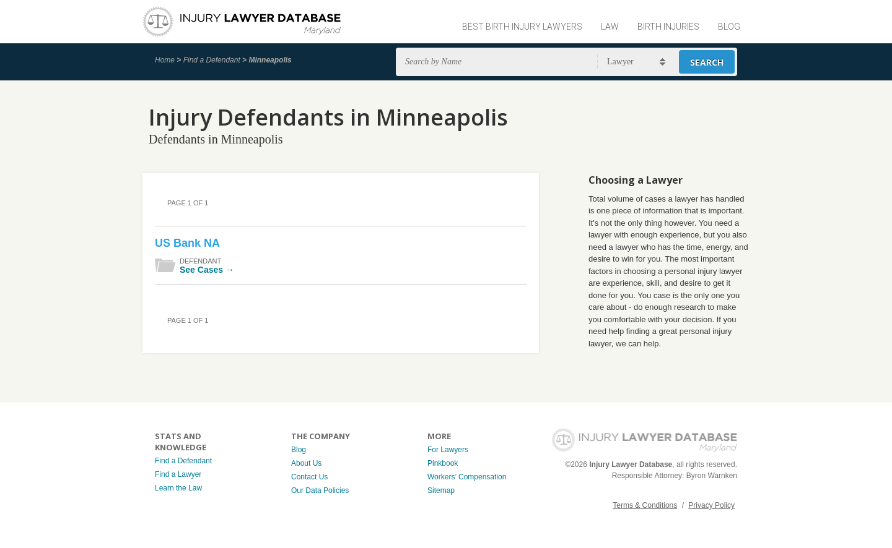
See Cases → (207, 270)
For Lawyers (447, 449)
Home (165, 60)
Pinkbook (442, 463)
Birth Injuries (668, 27)
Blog (729, 27)
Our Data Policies (320, 490)
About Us (306, 463)
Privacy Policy (711, 505)
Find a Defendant (211, 60)
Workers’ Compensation (466, 477)
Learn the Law (178, 488)
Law (610, 27)
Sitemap (441, 490)
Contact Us (309, 477)
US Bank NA (187, 243)
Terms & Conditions (645, 505)
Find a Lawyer (178, 474)
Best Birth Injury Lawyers (522, 27)
